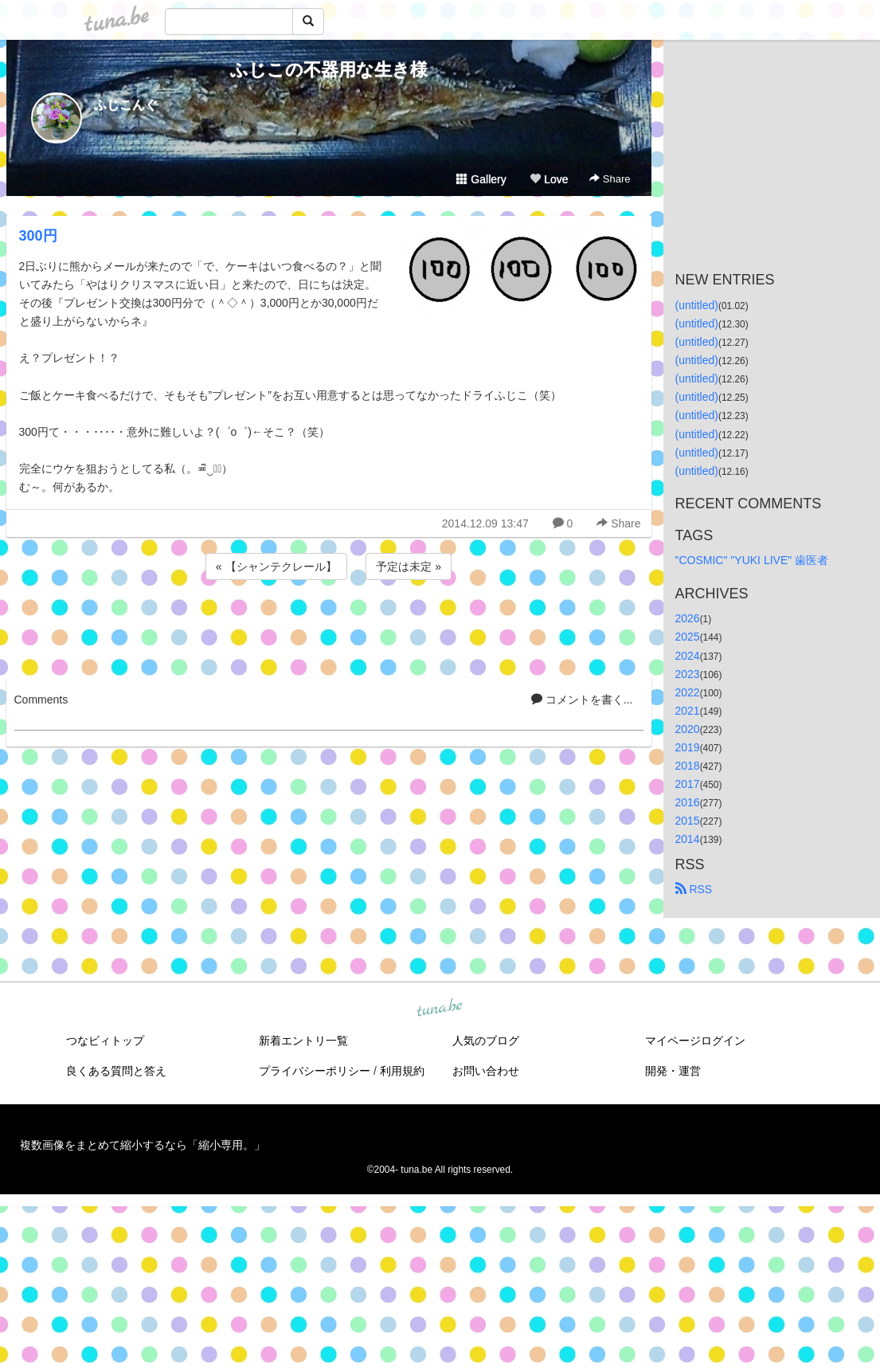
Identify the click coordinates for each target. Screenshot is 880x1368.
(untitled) (696, 305)
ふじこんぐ (126, 105)
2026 (687, 618)
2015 (687, 820)
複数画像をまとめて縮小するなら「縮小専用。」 (142, 1145)
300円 (38, 236)
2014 (687, 839)
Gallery (481, 179)
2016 (687, 802)
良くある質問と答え (116, 1070)
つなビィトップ (105, 1040)
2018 (687, 765)
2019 (687, 747)
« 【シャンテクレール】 (276, 566)
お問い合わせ (485, 1070)
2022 (687, 692)
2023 (687, 674)
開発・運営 (673, 1070)
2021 (687, 710)
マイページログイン (695, 1040)
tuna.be (439, 1008)
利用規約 (402, 1070)
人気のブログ (485, 1040)
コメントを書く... (582, 699)
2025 (687, 636)
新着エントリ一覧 (303, 1040)
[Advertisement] (328, 626)
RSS (694, 889)
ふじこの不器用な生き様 (329, 70)
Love (549, 179)
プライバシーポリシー (314, 1070)
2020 (687, 729)
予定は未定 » (408, 566)
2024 (687, 655)
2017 (687, 784)
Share (609, 179)
